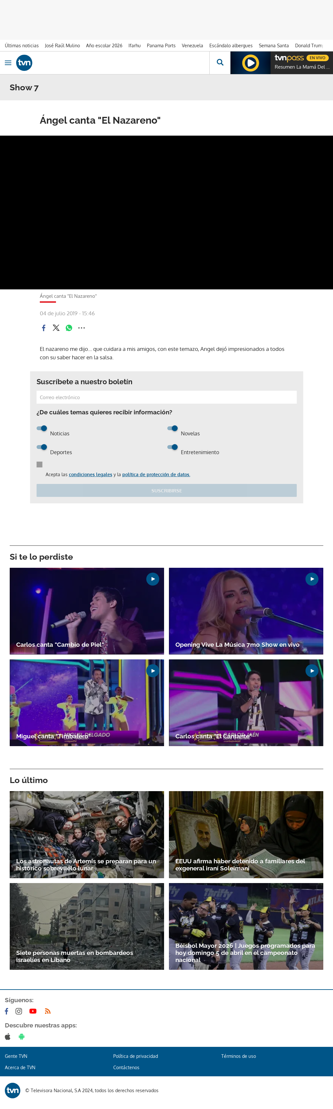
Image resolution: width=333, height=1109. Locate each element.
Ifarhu (134, 45)
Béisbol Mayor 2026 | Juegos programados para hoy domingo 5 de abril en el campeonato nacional (245, 952)
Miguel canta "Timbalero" (53, 736)
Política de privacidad (135, 1056)
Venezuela (192, 45)
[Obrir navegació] (8, 63)
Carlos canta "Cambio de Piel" (60, 644)
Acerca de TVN (20, 1067)
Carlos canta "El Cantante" (213, 736)
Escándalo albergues (231, 45)
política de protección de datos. (156, 474)
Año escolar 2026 (104, 45)
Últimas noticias (22, 45)
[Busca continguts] (219, 62)
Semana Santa (274, 45)
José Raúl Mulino (62, 45)
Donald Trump (310, 45)
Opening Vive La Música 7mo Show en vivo (237, 644)
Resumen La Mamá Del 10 (302, 67)
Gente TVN (16, 1056)
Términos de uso (238, 1056)
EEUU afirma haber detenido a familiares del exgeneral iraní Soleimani (240, 864)
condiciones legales (90, 474)
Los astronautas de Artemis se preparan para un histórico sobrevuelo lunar (86, 864)
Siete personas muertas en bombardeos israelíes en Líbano (74, 956)
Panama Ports (161, 45)
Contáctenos (126, 1067)
